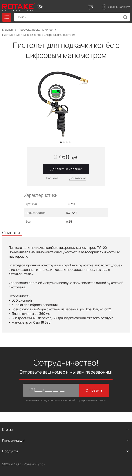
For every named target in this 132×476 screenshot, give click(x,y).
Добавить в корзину (66, 169)
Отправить (94, 390)
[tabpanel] (66, 104)
